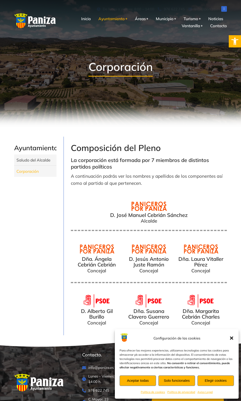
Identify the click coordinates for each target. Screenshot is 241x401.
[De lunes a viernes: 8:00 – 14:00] (125, 9)
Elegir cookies (216, 380)
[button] (235, 41)
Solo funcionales (177, 380)
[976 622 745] (171, 9)
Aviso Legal (205, 392)
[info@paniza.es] (204, 9)
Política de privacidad (181, 392)
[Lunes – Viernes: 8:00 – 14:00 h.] (108, 379)
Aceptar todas (138, 380)
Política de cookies (153, 392)
